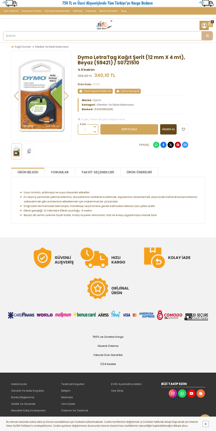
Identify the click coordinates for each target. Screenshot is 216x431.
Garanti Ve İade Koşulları (27, 391)
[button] (16, 95)
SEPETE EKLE (129, 129)
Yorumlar (60, 172)
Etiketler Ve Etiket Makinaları (52, 46)
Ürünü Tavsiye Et (127, 91)
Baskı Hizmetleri (109, 11)
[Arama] (207, 35)
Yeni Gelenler (11, 11)
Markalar (67, 397)
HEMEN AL (168, 129)
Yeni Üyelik (68, 404)
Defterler (78, 11)
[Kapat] (206, 424)
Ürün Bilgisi (28, 172)
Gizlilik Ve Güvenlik (23, 404)
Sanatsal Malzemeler (57, 11)
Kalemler (91, 11)
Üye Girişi (117, 391)
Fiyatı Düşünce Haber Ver (95, 91)
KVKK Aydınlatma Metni (126, 384)
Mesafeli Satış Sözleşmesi (28, 410)
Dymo (97, 100)
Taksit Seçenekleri (97, 172)
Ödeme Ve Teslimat (74, 410)
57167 (96, 84)
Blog (123, 11)
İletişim (65, 391)
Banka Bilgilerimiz (22, 397)
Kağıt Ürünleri (23, 46)
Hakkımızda (19, 384)
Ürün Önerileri (139, 172)
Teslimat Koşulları (73, 384)
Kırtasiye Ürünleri (31, 11)
